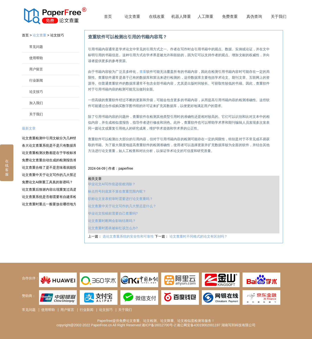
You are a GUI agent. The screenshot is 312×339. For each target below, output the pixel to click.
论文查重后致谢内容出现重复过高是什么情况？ (49, 189)
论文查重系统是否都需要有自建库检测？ (49, 197)
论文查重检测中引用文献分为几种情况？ (49, 138)
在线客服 (6, 162)
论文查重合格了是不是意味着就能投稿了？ (49, 167)
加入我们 (36, 103)
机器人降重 (181, 16)
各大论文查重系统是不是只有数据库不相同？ (49, 145)
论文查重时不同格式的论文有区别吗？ (198, 236)
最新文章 (29, 128)
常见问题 (36, 47)
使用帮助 (36, 58)
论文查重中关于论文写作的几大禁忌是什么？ (49, 175)
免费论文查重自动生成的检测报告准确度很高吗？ (49, 160)
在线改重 (157, 16)
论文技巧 (57, 35)
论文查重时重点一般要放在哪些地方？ (49, 204)
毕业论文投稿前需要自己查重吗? (113, 213)
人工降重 (205, 16)
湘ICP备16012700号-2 (159, 325)
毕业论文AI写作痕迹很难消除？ (112, 184)
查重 (142, 72)
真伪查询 (254, 16)
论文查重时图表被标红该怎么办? (113, 228)
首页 (108, 16)
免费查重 (230, 16)
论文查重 (132, 16)
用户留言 (36, 69)
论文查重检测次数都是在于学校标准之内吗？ (49, 153)
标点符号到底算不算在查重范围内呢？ (117, 191)
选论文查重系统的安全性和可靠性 (129, 236)
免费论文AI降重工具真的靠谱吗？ (47, 182)
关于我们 (278, 16)
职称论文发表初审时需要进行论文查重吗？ (120, 199)
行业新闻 (36, 80)
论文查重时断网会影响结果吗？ (112, 221)
